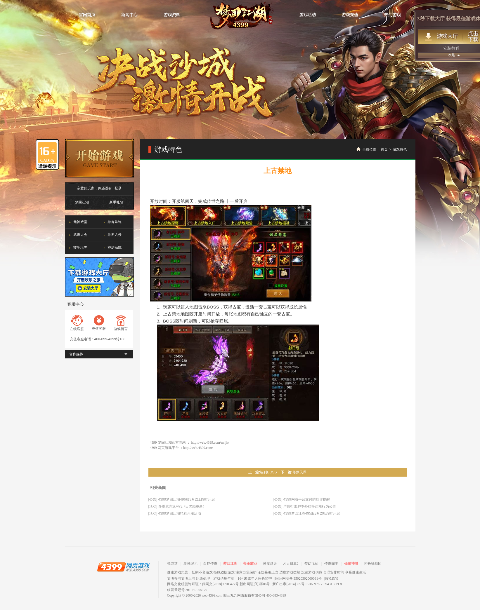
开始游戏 (99, 158)
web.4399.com (212, 595)
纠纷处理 (203, 578)
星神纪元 (190, 564)
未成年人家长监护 (258, 578)
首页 (384, 149)
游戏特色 (400, 149)
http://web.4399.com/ (198, 448)
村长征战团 (373, 564)
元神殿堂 (80, 222)
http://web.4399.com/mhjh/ (210, 442)
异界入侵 (115, 235)
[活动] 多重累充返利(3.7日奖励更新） (177, 506)
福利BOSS (268, 472)
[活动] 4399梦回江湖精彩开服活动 (174, 513)
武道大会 (80, 235)
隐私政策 (332, 578)
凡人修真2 (291, 564)
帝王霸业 (250, 564)
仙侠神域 (351, 564)
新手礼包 (116, 202)
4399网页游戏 (123, 567)
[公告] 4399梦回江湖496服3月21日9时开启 (181, 499)
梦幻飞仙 (311, 564)
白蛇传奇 (210, 564)
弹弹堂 (172, 564)
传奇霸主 (331, 564)
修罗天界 (299, 472)
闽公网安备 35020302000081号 (298, 578)
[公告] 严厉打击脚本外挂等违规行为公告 (304, 506)
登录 (118, 188)
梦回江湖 (240, 15)
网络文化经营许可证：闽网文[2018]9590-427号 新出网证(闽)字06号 (218, 584)
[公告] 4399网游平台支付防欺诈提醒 (301, 499)
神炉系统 (115, 247)
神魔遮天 (270, 564)
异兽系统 (115, 222)
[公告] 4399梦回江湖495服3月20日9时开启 (306, 513)
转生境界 (80, 247)
